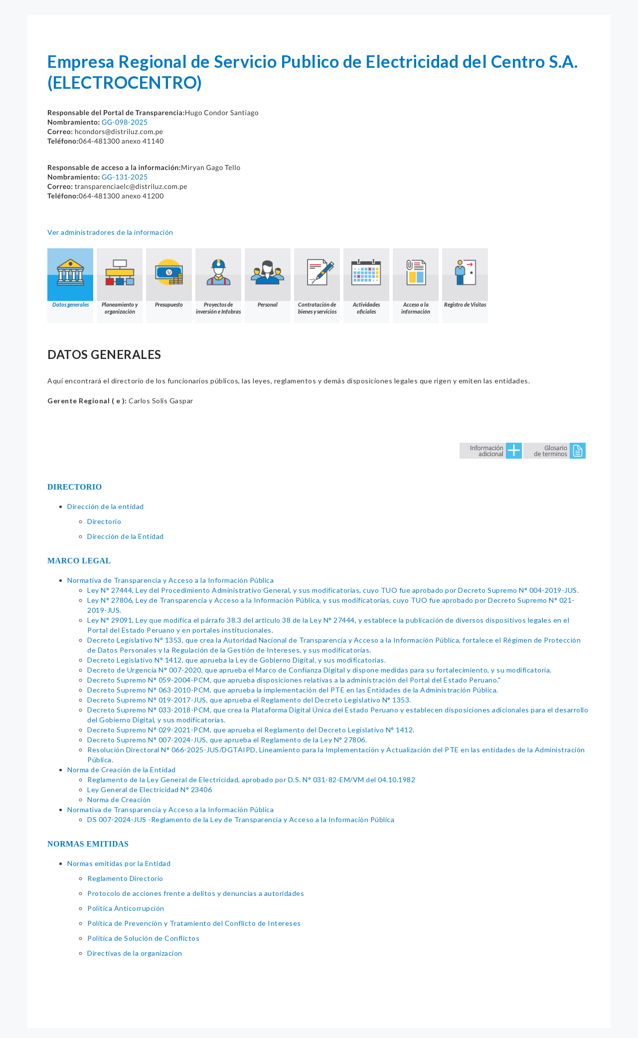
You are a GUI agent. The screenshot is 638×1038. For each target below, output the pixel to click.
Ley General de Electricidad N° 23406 (149, 789)
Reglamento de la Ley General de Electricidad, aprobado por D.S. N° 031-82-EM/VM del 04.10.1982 (251, 779)
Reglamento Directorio (125, 878)
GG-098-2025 (125, 122)
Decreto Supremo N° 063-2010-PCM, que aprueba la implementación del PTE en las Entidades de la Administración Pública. (292, 690)
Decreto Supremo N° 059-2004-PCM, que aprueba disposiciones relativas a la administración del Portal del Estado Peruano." (293, 680)
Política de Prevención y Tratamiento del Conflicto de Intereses (194, 923)
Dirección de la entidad (105, 506)
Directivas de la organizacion (134, 953)
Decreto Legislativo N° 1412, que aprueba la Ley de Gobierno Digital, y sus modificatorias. (236, 660)
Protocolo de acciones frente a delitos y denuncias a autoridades (195, 893)
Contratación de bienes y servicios (317, 281)
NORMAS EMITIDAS (88, 844)
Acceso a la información (416, 281)
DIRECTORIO (74, 487)
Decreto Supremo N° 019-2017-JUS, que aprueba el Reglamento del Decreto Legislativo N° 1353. (249, 699)
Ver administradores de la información (110, 232)
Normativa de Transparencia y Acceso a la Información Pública (170, 580)
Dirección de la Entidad (125, 536)
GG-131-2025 (125, 177)
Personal (268, 278)
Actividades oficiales (366, 281)
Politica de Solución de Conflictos (143, 938)
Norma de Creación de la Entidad (121, 769)
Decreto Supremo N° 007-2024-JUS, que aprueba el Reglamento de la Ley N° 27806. (227, 739)
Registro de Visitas (465, 278)
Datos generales (70, 278)
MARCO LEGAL (79, 560)
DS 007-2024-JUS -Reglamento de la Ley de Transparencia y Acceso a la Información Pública (240, 819)
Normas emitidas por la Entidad (118, 863)
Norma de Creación (119, 799)
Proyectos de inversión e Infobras (218, 281)
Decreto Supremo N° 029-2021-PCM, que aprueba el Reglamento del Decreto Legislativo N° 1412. (251, 729)
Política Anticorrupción (125, 908)
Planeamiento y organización (120, 281)
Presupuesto (169, 278)
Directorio (104, 521)
